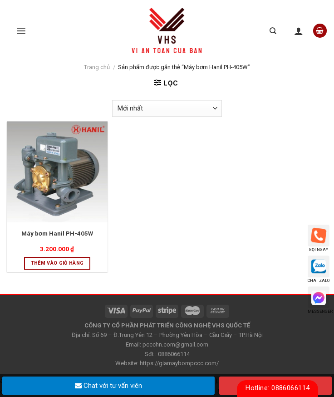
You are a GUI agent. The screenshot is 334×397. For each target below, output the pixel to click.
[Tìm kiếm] (272, 30)
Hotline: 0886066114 (277, 388)
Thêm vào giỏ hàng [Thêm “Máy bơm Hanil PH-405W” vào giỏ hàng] (57, 263)
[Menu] (21, 31)
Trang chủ (97, 67)
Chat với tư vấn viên (108, 386)
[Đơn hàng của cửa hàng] (167, 108)
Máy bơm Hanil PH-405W (57, 233)
